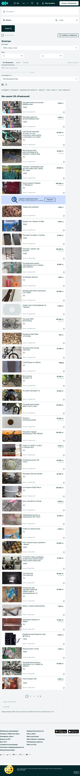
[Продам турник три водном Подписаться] (60, 259)
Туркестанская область (23, 72)
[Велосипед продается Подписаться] (60, 386)
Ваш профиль (49, 3)
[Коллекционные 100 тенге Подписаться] (60, 469)
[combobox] (41, 11)
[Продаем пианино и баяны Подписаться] (60, 630)
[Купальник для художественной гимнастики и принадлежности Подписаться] (60, 601)
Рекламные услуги (6, 736)
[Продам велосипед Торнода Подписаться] (60, 358)
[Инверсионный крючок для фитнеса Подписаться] (60, 644)
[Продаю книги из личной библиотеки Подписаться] (60, 127)
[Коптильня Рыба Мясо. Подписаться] (60, 496)
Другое (42, 90)
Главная (3, 72)
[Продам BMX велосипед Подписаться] (60, 329)
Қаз (24, 3)
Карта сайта (31, 734)
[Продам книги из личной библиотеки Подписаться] (60, 112)
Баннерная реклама (7, 750)
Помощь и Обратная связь (9, 734)
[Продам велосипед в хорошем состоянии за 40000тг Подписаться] (60, 674)
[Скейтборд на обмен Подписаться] (60, 371)
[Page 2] (30, 696)
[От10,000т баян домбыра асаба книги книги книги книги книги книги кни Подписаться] (60, 569)
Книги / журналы (64, 90)
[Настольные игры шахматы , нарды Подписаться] (60, 552)
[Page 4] (37, 696)
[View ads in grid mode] (6, 85)
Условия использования (9, 744)
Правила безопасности (35, 731)
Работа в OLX (31, 744)
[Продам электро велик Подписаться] (60, 483)
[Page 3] (34, 696)
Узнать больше (21, 770)
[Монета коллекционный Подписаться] (60, 427)
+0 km (68, 20)
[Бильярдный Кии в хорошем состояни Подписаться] (60, 301)
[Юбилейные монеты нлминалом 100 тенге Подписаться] (60, 524)
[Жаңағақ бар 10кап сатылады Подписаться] (60, 343)
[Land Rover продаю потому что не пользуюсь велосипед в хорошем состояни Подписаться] (60, 145)
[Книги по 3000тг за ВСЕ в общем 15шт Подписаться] (60, 455)
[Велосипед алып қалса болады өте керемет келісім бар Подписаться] (60, 162)
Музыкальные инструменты (29, 90)
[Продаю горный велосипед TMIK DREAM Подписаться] (60, 441)
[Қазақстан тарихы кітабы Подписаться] (60, 230)
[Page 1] (27, 696)
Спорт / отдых (51, 90)
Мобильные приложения (9, 731)
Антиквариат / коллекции (9, 90)
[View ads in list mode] (2, 85)
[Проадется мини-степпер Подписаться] (60, 244)
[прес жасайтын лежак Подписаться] (60, 510)
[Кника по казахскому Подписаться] (60, 538)
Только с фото (9, 35)
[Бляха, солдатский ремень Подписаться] (60, 615)
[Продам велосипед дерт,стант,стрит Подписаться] (60, 413)
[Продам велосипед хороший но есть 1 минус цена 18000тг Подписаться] (60, 272)
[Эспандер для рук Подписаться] (60, 286)
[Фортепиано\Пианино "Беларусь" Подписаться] (60, 193)
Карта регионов (33, 736)
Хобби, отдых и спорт (11, 72)
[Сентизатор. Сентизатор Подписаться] (60, 583)
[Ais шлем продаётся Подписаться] (60, 400)
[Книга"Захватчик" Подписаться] (60, 688)
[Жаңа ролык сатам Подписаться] (60, 658)
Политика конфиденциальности (12, 747)
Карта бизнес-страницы (36, 739)
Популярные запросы (35, 742)
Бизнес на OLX (5, 739)
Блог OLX (3, 742)
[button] (37, 3)
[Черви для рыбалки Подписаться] (60, 216)
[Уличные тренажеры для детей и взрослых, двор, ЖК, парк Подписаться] (60, 178)
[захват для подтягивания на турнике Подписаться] (60, 314)
